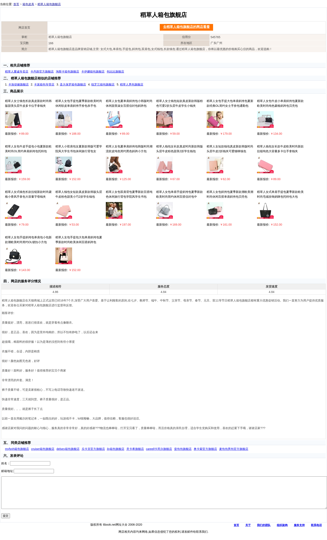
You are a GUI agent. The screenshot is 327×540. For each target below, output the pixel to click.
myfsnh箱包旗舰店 (17, 449)
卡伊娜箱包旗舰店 (93, 71)
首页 (16, 4)
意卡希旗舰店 (135, 449)
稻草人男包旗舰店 (131, 84)
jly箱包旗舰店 (115, 449)
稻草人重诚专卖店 (16, 71)
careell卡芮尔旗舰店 (159, 449)
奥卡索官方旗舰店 (205, 449)
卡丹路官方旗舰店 (42, 71)
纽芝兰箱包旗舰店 (103, 84)
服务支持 (299, 531)
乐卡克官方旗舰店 (93, 449)
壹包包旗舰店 (183, 449)
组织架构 (282, 531)
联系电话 (316, 531)
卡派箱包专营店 (44, 84)
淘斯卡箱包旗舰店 (67, 71)
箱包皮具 (28, 4)
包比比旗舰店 (115, 71)
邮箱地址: (7, 471)
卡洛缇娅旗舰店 (18, 84)
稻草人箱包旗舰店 (49, 4)
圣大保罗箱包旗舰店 (73, 84)
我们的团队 (264, 531)
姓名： (5, 463)
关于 (248, 531)
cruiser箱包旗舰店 (42, 449)
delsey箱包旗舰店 (67, 449)
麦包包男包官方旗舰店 (233, 449)
